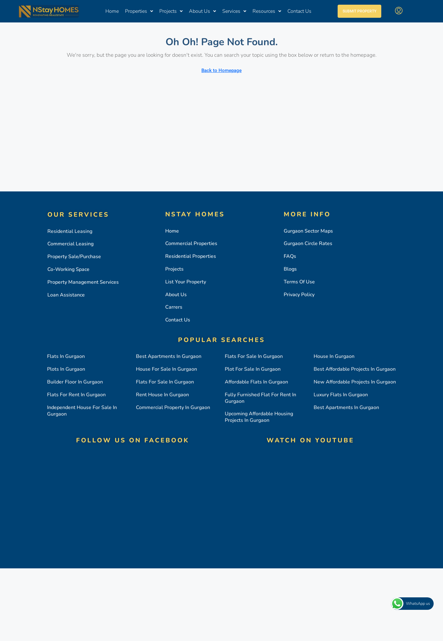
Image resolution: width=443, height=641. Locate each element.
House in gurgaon (334, 356)
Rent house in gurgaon (162, 394)
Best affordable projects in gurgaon (355, 369)
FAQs (290, 256)
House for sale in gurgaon (166, 369)
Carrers (173, 307)
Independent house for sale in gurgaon (82, 410)
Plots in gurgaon (66, 369)
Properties (139, 11)
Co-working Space (68, 269)
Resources (267, 11)
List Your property (185, 281)
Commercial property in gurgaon (173, 407)
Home (112, 11)
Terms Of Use (299, 281)
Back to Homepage (221, 70)
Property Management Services (83, 282)
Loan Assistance (66, 295)
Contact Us (299, 11)
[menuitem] (399, 11)
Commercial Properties (191, 243)
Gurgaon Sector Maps (308, 231)
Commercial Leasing (70, 243)
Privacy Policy (299, 294)
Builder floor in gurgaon (75, 381)
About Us (202, 11)
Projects (171, 11)
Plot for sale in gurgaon (253, 369)
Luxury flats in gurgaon (341, 394)
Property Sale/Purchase (74, 256)
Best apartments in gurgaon (168, 356)
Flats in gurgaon (66, 356)
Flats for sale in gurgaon (165, 381)
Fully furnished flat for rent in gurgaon (260, 398)
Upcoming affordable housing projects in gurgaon (259, 417)
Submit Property (359, 11)
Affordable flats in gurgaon (256, 381)
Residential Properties (190, 256)
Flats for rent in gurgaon (76, 394)
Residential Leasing (69, 231)
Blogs (290, 269)
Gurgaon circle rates (308, 243)
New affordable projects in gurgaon (355, 381)
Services (234, 11)
